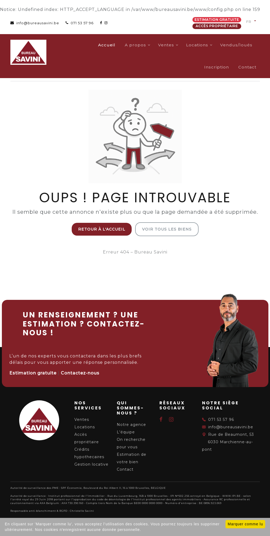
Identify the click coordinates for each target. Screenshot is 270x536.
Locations (197, 44)
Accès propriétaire (217, 26)
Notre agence (131, 424)
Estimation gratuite (217, 20)
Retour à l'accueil (101, 229)
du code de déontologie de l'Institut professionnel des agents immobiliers (146, 499)
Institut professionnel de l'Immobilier (76, 495)
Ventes (166, 44)
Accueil (106, 44)
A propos (135, 44)
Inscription (216, 67)
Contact (247, 67)
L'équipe (126, 432)
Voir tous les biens (167, 229)
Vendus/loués (236, 44)
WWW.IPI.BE (231, 495)
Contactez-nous (80, 373)
